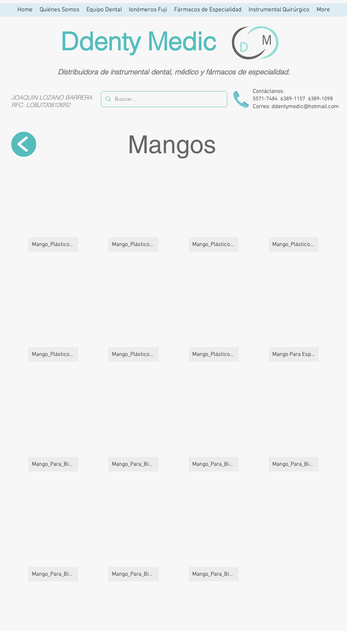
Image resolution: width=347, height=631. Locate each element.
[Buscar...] (163, 99)
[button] (53, 212)
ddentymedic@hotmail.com (305, 106)
